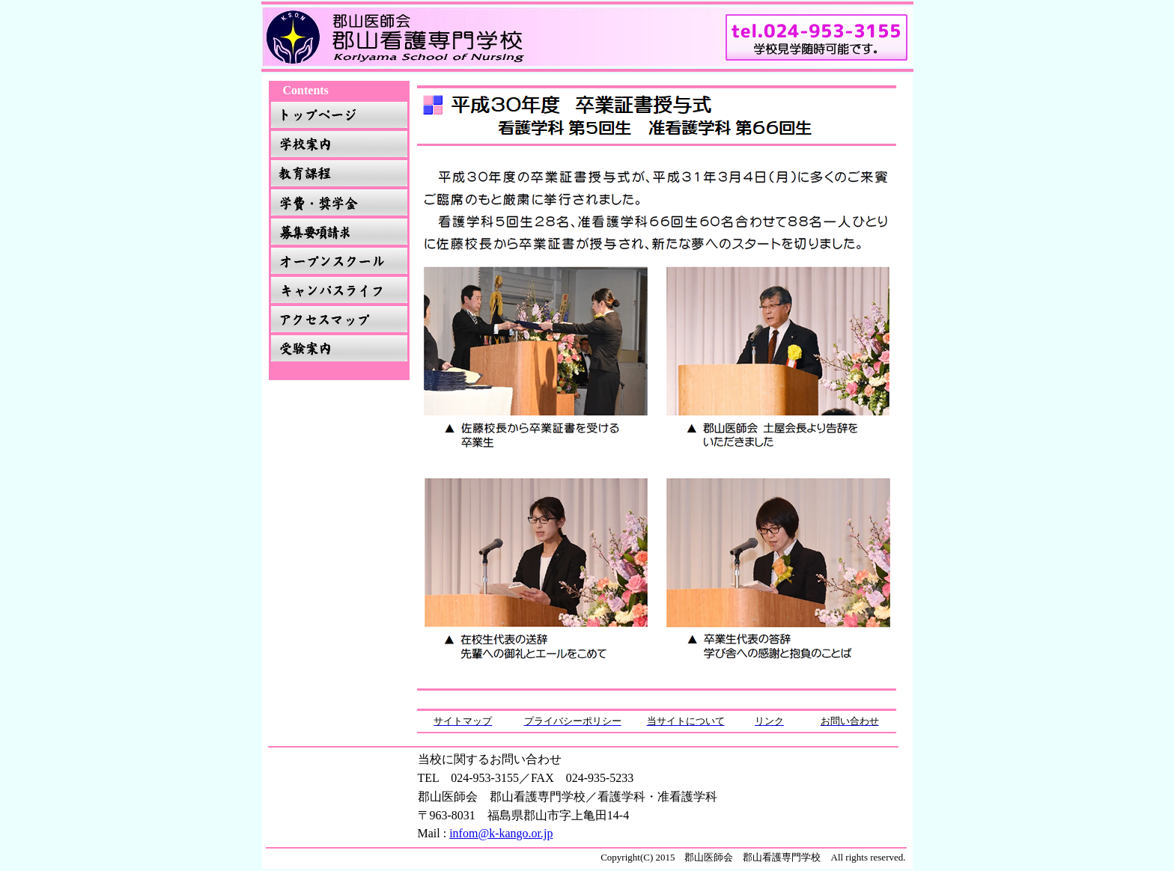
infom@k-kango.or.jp (501, 833)
